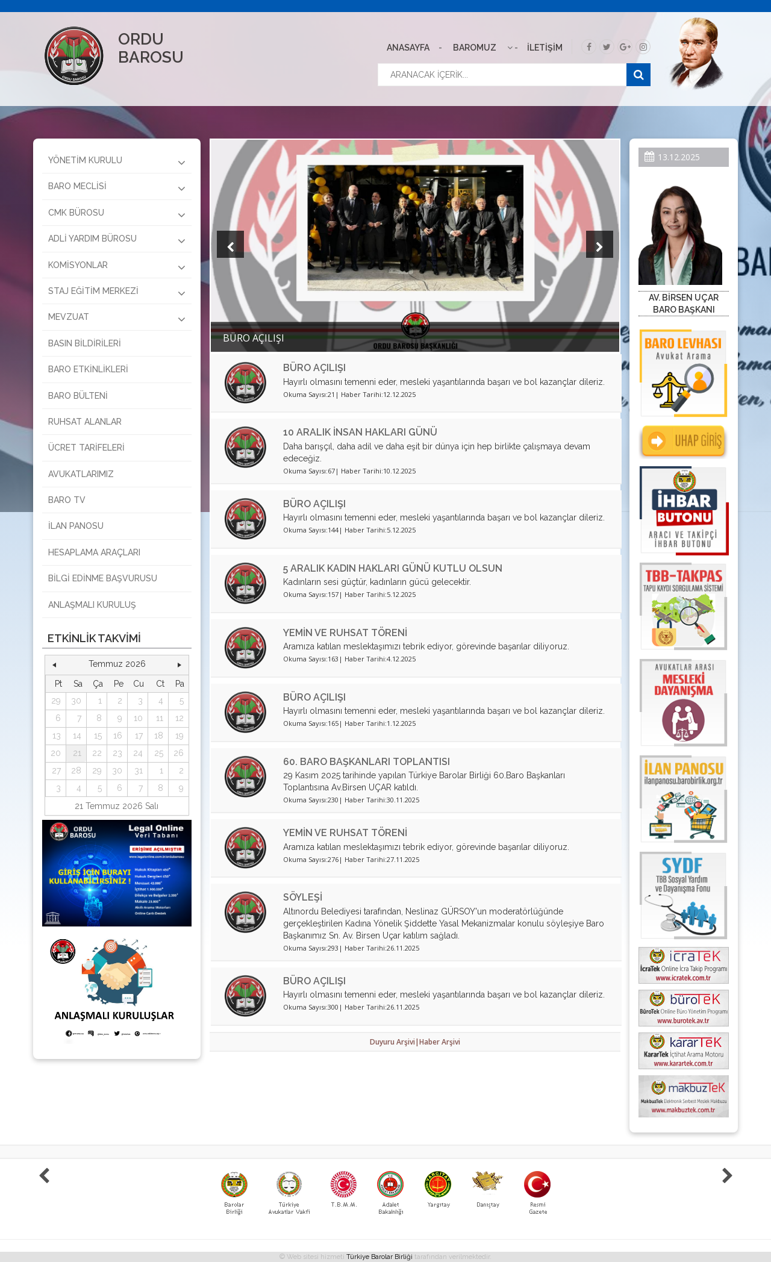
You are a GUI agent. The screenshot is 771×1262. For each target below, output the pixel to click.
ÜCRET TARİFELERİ (86, 447)
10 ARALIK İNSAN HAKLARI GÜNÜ (360, 432)
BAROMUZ (474, 47)
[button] (54, 664)
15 (98, 735)
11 (159, 718)
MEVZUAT (117, 318)
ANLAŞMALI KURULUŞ (92, 605)
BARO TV (67, 500)
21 (77, 753)
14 (77, 735)
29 (56, 700)
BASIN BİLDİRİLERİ (84, 343)
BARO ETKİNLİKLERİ (88, 369)
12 (179, 718)
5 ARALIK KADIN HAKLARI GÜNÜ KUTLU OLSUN (392, 568)
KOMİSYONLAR (117, 266)
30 (76, 700)
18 (158, 735)
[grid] (117, 736)
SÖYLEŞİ (302, 897)
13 (56, 735)
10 (138, 718)
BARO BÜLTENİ (78, 396)
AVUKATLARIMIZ (81, 474)
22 (97, 753)
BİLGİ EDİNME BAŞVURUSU (102, 578)
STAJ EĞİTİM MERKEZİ (117, 292)
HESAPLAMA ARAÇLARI (94, 552)
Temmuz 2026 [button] (117, 664)
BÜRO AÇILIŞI (314, 367)
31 (138, 770)
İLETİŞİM (545, 47)
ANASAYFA (408, 47)
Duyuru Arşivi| (394, 1042)
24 (138, 753)
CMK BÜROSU (117, 214)
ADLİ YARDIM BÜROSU (117, 240)
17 (139, 735)
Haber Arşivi (439, 1042)
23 (117, 753)
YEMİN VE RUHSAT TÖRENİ (345, 633)
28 (76, 770)
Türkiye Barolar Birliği (379, 1257)
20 (56, 753)
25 (158, 753)
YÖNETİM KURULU (117, 162)
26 (178, 753)
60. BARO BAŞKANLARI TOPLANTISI (366, 761)
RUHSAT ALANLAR (85, 421)
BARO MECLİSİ (117, 188)
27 (56, 770)
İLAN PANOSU (76, 526)
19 (179, 735)
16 (117, 735)
